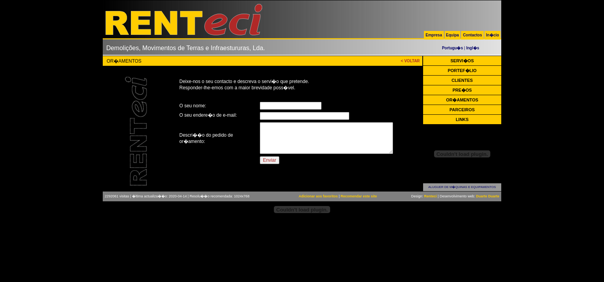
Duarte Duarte (487, 196)
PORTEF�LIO (462, 70)
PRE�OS (462, 90)
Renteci (430, 196)
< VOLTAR (410, 61)
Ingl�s (472, 48)
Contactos (472, 35)
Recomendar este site (359, 196)
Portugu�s (452, 48)
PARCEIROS (462, 109)
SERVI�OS (462, 60)
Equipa (452, 35)
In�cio (492, 35)
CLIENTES (462, 80)
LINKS (462, 119)
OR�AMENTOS (462, 100)
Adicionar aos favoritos (318, 196)
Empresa (433, 35)
